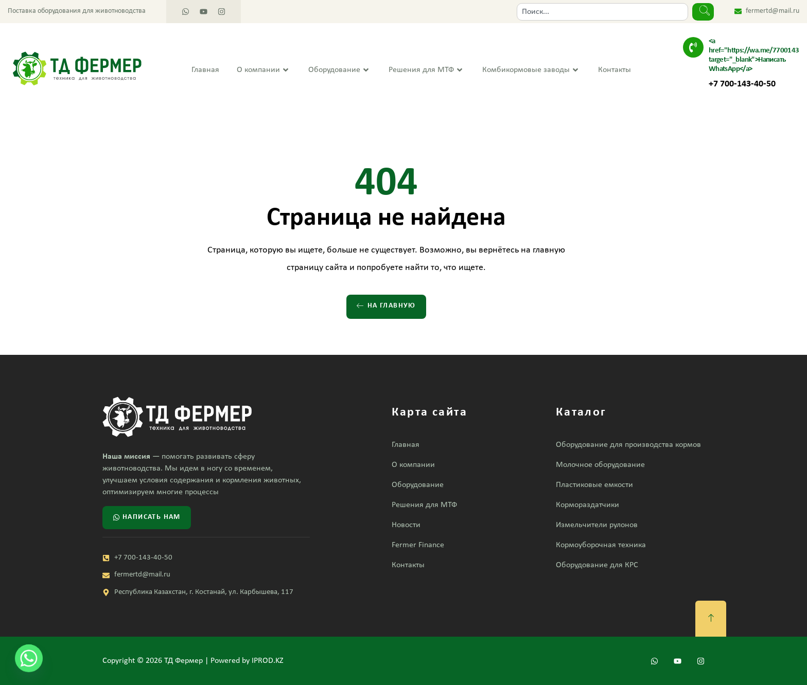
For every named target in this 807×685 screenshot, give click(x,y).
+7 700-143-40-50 (742, 84)
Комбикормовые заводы (531, 70)
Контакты (614, 70)
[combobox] (602, 12)
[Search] (703, 12)
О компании (264, 70)
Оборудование (339, 70)
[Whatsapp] (29, 658)
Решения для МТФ (427, 70)
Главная (205, 70)
